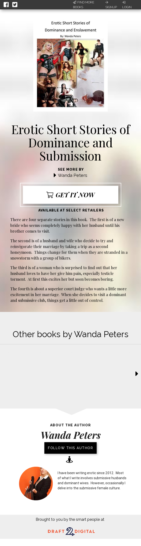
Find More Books (83, 4)
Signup (111, 5)
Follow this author (70, 448)
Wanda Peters (72, 175)
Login (127, 5)
